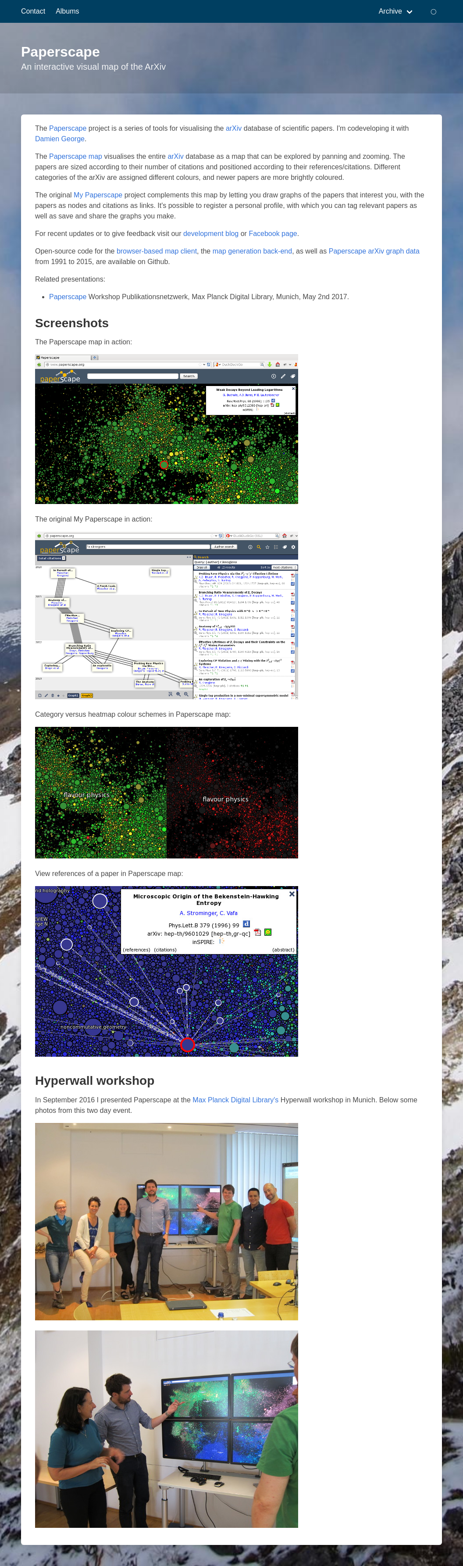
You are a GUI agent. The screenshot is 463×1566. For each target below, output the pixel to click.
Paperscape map (75, 156)
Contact (33, 11)
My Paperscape (98, 195)
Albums (67, 11)
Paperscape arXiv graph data (374, 251)
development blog (211, 233)
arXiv (234, 128)
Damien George (60, 139)
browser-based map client (157, 251)
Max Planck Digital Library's (235, 1100)
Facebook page (273, 233)
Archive (390, 11)
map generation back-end (252, 251)
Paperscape (67, 128)
